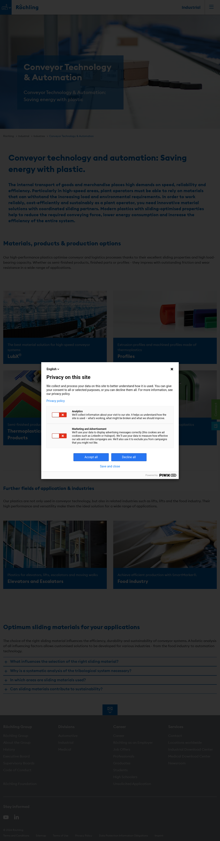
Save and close (110, 466)
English (53, 369)
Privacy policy (55, 401)
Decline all (129, 457)
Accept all (91, 457)
